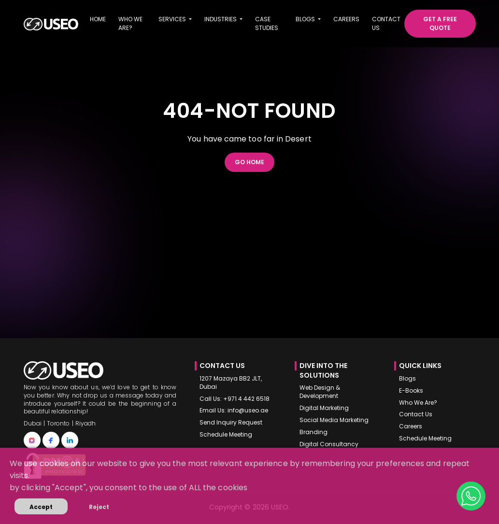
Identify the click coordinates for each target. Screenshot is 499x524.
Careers (346, 19)
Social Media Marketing (334, 420)
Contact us (386, 23)
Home (98, 19)
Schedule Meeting (226, 435)
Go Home (249, 162)
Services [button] (172, 19)
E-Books (411, 391)
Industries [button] (221, 19)
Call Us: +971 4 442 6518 (235, 399)
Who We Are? (418, 403)
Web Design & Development (319, 392)
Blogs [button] (306, 19)
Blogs (407, 378)
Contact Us (415, 414)
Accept (41, 507)
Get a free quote (440, 23)
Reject (99, 507)
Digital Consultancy (328, 444)
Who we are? (130, 23)
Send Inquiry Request (231, 422)
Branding (313, 432)
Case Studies (266, 23)
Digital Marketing (324, 408)
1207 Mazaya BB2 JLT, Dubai (231, 383)
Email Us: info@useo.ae (234, 410)
